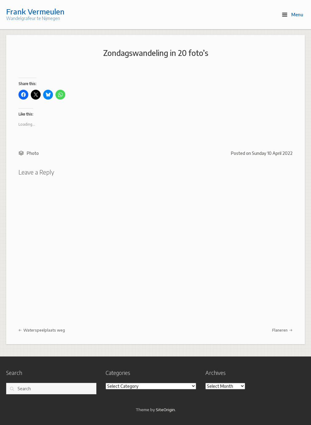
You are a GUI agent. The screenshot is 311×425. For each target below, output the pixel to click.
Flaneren (282, 330)
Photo (33, 153)
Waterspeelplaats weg (41, 330)
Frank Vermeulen (35, 11)
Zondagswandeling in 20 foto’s (155, 52)
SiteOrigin (165, 409)
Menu (292, 14)
